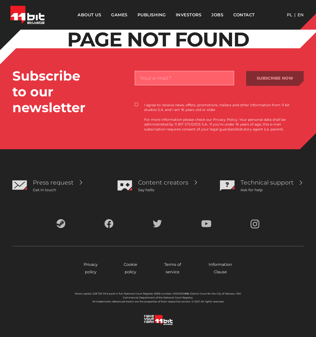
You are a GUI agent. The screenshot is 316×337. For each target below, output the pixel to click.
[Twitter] (157, 223)
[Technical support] (267, 182)
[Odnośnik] (27, 15)
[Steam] (61, 223)
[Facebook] (109, 223)
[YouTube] (206, 223)
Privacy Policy (225, 119)
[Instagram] (255, 224)
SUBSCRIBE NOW (275, 78)
